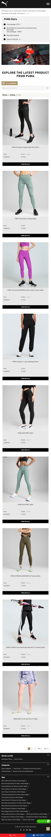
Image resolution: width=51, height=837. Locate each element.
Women (4, 95)
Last (45, 748)
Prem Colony (18, 759)
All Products (21, 13)
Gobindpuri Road (6, 759)
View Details (25, 164)
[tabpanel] (25, 54)
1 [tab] (24, 62)
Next (39, 748)
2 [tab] (27, 62)
